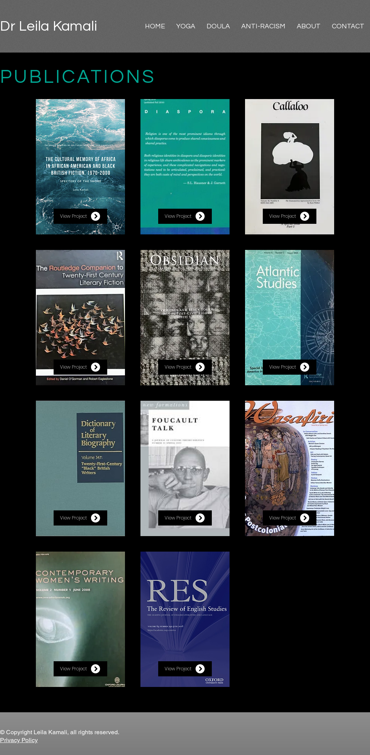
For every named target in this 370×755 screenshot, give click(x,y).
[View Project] (80, 216)
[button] (186, 26)
